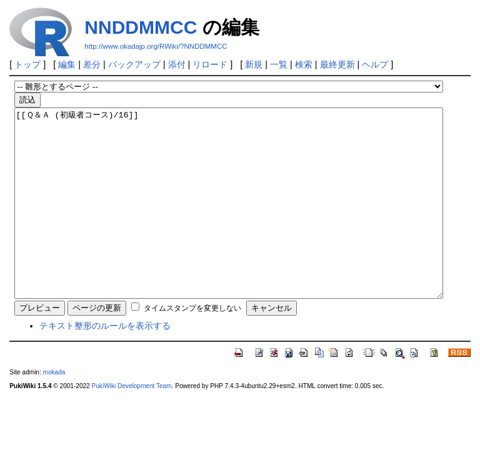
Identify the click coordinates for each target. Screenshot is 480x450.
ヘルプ (375, 64)
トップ (27, 64)
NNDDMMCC (140, 27)
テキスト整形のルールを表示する (105, 363)
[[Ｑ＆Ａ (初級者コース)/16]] (228, 222)
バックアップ (134, 64)
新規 (253, 64)
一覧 (279, 64)
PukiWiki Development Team (132, 423)
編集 (67, 64)
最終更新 (337, 64)
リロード (210, 64)
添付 (177, 64)
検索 (303, 64)
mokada (54, 409)
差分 (92, 64)
